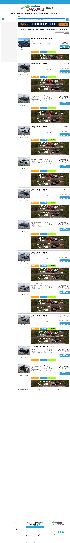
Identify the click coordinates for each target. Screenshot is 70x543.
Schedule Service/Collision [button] (44, 13)
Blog (57, 13)
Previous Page (40, 31)
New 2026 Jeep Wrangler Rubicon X (41, 38)
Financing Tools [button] (34, 13)
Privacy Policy (44, 542)
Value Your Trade (35, 51)
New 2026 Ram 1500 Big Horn (39, 63)
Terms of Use (49, 542)
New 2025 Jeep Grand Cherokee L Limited (43, 346)
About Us (15, 522)
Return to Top (56, 389)
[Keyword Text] (41, 19)
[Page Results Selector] (67, 32)
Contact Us (15, 525)
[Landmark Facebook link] (58, 532)
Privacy (15, 529)
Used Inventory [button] (20, 13)
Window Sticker (52, 51)
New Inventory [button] (13, 13)
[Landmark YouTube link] (63, 532)
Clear (3, 18)
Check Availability (43, 51)
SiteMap (52, 542)
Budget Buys (27, 13)
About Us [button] (53, 13)
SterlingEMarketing (38, 542)
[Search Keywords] (67, 19)
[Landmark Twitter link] (60, 532)
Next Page (48, 31)
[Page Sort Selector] (59, 32)
